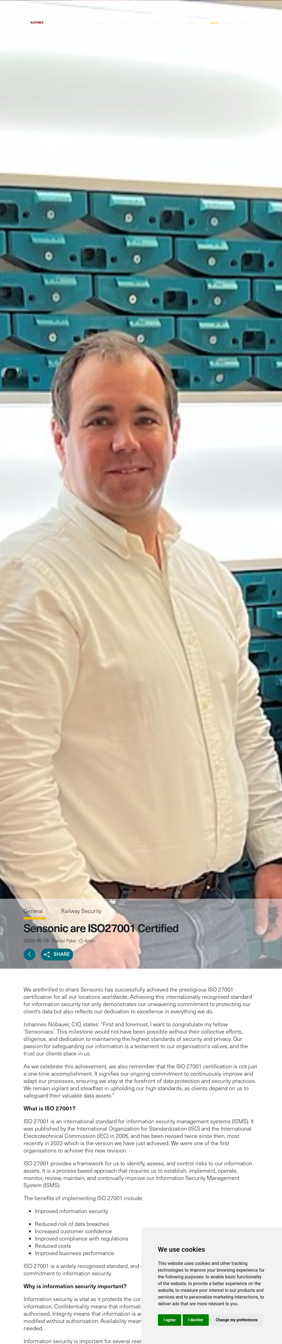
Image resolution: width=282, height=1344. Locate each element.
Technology (134, 19)
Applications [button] (106, 19)
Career (230, 19)
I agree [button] (170, 1320)
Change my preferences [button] (237, 1320)
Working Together (166, 19)
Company (196, 19)
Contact (249, 19)
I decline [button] (195, 1320)
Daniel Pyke (64, 940)
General (34, 911)
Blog (214, 19)
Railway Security (81, 911)
